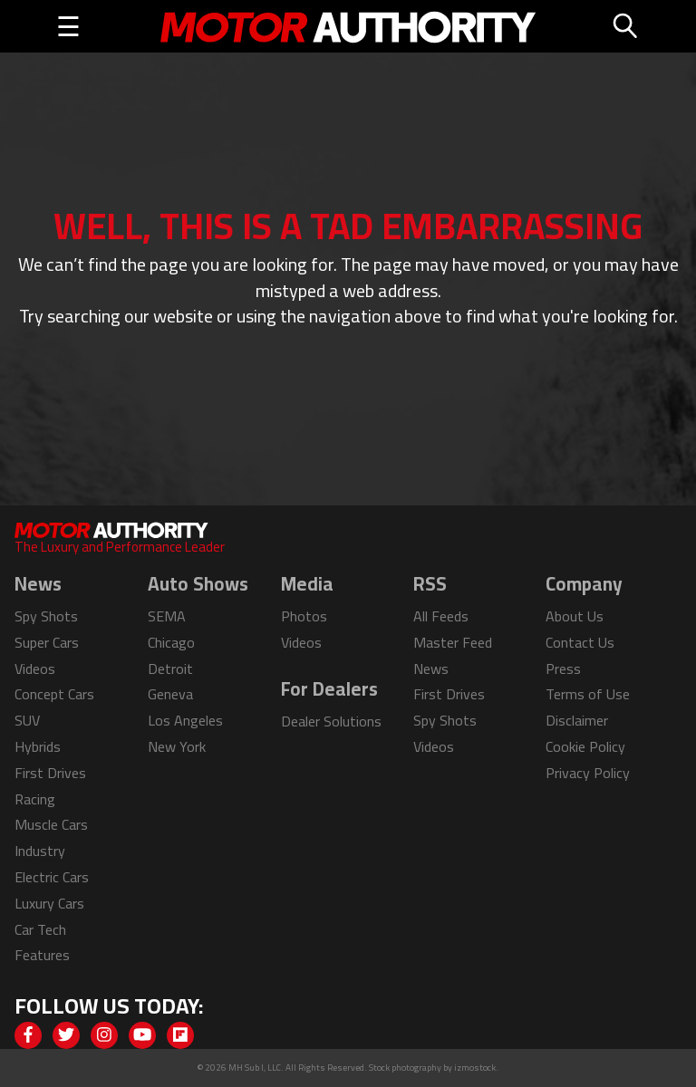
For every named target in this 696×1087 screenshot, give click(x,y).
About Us (575, 616)
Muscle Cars (51, 824)
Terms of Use (588, 693)
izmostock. (476, 1067)
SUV (27, 720)
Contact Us (580, 642)
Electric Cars (51, 876)
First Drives (50, 772)
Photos (304, 616)
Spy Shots (46, 616)
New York (177, 746)
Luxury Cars (49, 903)
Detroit (170, 668)
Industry (39, 850)
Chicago (171, 642)
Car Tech (40, 929)
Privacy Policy (588, 772)
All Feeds (441, 616)
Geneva (170, 693)
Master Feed (452, 642)
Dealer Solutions (331, 721)
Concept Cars (54, 693)
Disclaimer (577, 720)
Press (563, 668)
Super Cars (46, 642)
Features (42, 954)
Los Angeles (185, 720)
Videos (34, 668)
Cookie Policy (585, 746)
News (431, 668)
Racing (34, 799)
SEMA (167, 616)
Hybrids (37, 746)
